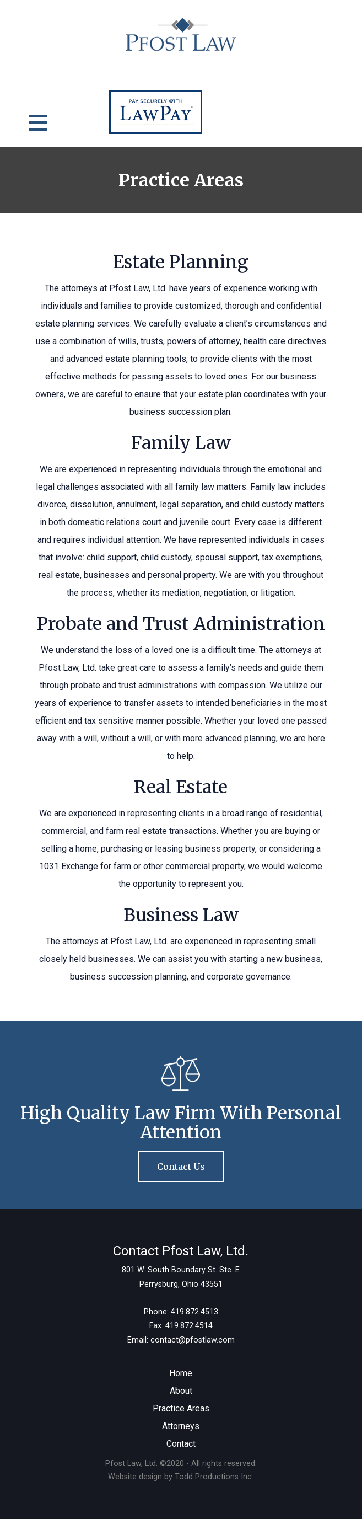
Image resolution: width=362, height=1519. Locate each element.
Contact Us (181, 1166)
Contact (181, 1443)
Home (180, 1373)
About (181, 1391)
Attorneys (180, 1426)
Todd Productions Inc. (214, 1476)
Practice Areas (181, 1408)
